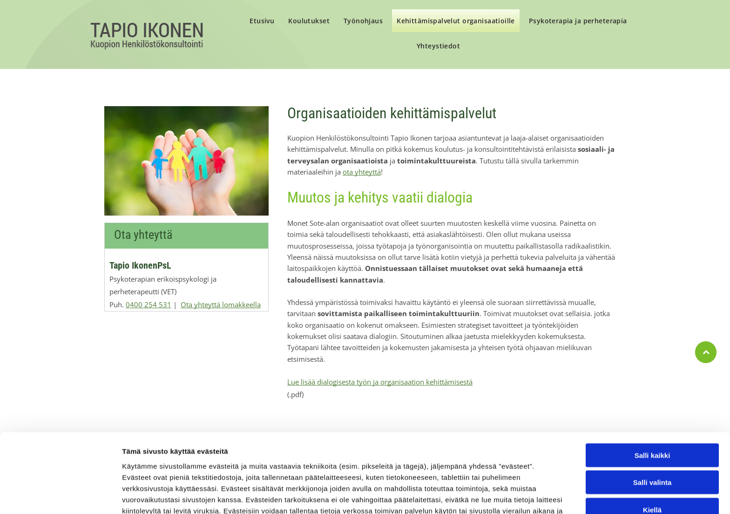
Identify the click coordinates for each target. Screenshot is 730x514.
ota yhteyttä (362, 171)
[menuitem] (262, 21)
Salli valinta (652, 426)
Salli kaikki (652, 399)
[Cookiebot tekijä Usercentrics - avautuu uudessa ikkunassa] (60, 496)
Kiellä (652, 453)
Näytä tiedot (498, 496)
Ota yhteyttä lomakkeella (221, 304)
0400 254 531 (148, 304)
